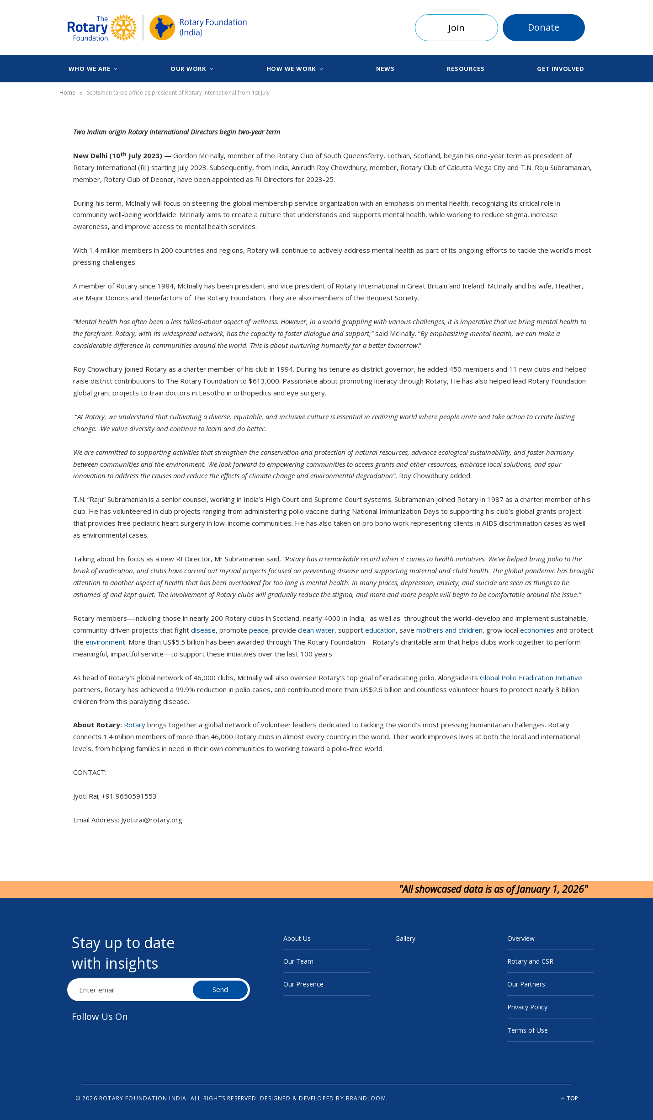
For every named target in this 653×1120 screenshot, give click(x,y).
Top (569, 1098)
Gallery (405, 938)
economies (537, 630)
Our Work (188, 68)
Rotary (134, 724)
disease (203, 630)
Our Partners (526, 984)
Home (67, 92)
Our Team (298, 961)
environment (105, 641)
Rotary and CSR (530, 961)
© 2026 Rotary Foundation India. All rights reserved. (166, 1098)
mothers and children (449, 630)
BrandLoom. (367, 1098)
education (380, 630)
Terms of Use (527, 1030)
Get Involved (560, 68)
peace (258, 630)
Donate (543, 27)
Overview (521, 938)
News (385, 68)
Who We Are (90, 68)
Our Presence (303, 984)
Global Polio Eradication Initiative (531, 677)
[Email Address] (131, 990)
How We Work (291, 68)
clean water (316, 630)
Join (456, 27)
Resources (465, 68)
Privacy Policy (527, 1007)
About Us (297, 938)
